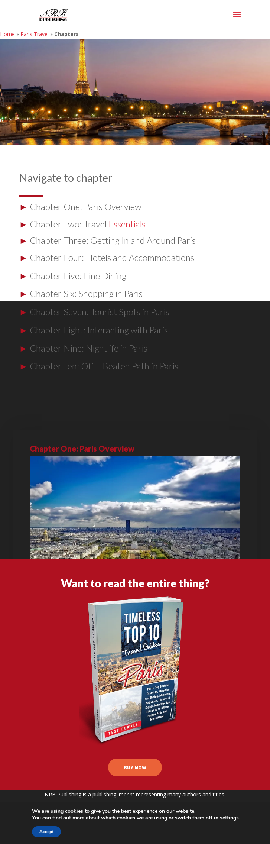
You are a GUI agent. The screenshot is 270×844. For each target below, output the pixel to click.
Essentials (127, 224)
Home (7, 34)
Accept (46, 832)
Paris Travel (34, 34)
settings (229, 818)
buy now (135, 771)
